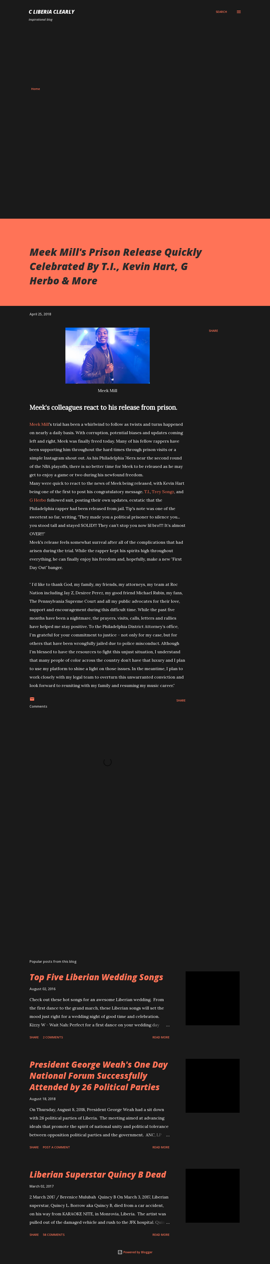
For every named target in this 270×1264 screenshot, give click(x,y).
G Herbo (38, 500)
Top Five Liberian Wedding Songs (96, 977)
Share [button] (213, 331)
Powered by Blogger (135, 1252)
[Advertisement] (135, 54)
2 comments (53, 1037)
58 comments (54, 1235)
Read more (161, 1037)
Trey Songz (163, 491)
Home (35, 89)
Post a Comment (56, 1147)
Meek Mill (39, 424)
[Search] (221, 11)
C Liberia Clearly (51, 11)
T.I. (147, 491)
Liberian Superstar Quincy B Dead (98, 1174)
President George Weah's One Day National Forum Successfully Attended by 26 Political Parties (99, 1076)
